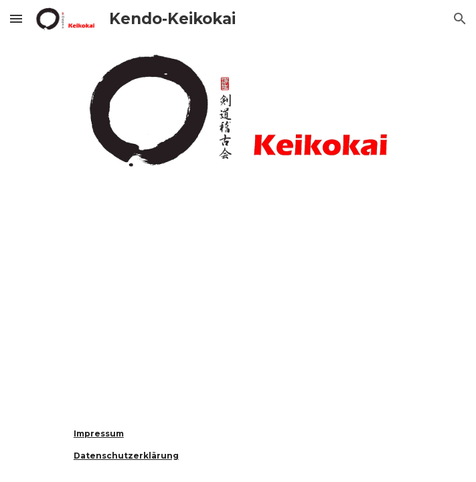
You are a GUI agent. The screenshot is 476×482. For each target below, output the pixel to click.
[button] (16, 18)
